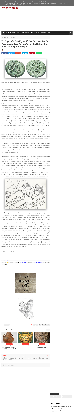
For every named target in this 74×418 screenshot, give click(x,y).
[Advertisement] (37, 21)
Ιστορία (22, 409)
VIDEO (48, 32)
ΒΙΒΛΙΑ (23, 32)
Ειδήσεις (66, 409)
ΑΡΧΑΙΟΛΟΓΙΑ (12, 32)
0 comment (21, 50)
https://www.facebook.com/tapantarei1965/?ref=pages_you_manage (67, 41)
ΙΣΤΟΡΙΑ (18, 32)
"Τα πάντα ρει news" (14, 416)
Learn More (62, 3)
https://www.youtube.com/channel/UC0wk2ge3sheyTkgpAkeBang (57, 41)
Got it (67, 3)
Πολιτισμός (37, 409)
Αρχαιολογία (8, 409)
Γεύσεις (51, 409)
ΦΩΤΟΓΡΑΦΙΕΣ (43, 32)
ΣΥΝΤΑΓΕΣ (27, 32)
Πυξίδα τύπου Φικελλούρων (25, 345)
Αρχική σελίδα (6, 37)
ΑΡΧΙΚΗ (7, 32)
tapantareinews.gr (68, 416)
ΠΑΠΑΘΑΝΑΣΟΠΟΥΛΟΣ (35, 32)
